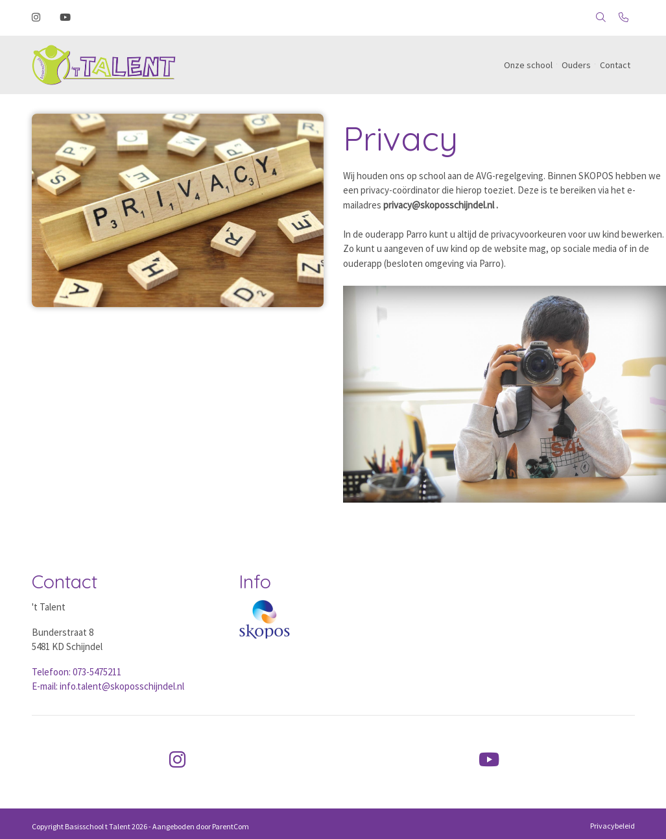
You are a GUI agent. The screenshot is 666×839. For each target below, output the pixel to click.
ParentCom (230, 826)
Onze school (528, 65)
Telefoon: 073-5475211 (76, 672)
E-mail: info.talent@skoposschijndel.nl (108, 686)
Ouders (576, 65)
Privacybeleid (612, 826)
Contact (615, 65)
